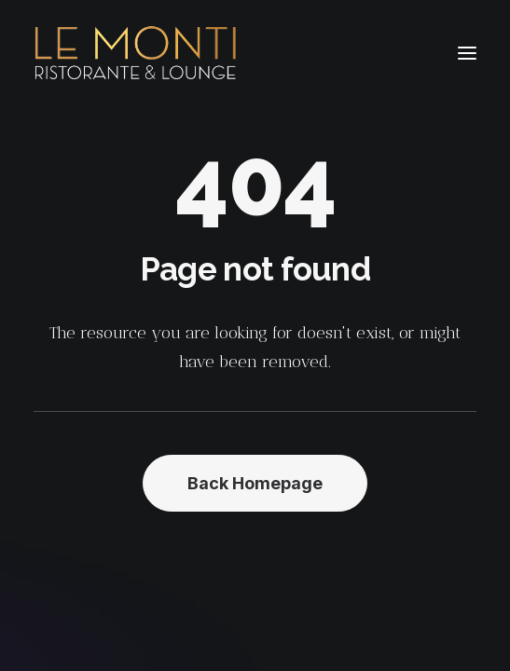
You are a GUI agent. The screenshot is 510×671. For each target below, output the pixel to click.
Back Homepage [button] (255, 483)
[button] (467, 53)
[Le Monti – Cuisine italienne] (136, 53)
